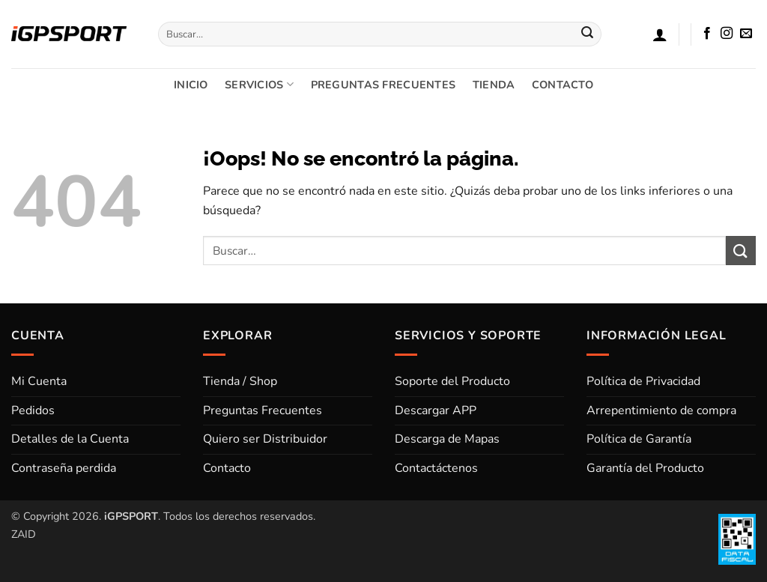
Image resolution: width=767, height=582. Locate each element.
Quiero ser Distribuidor (265, 439)
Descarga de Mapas (447, 439)
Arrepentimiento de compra (661, 410)
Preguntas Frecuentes (262, 410)
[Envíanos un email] (746, 33)
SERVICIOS (259, 84)
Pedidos (33, 410)
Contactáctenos (436, 468)
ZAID (23, 534)
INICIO (191, 84)
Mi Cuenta (39, 381)
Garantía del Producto (645, 468)
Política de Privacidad (643, 381)
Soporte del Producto (452, 381)
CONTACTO (562, 84)
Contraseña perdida (63, 468)
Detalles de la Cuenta (70, 439)
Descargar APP (435, 410)
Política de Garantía (638, 439)
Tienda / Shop (240, 381)
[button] (659, 34)
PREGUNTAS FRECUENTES (383, 84)
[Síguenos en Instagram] (727, 33)
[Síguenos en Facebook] (707, 33)
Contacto (227, 468)
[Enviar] (587, 34)
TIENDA (494, 84)
